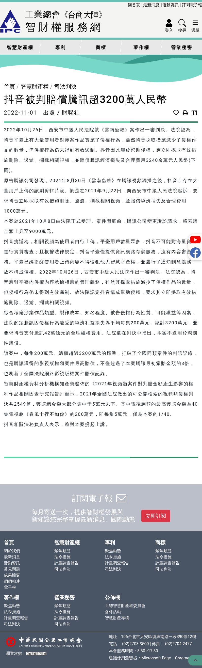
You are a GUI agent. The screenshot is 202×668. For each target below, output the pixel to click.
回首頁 (134, 5)
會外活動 (113, 611)
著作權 (141, 47)
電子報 (10, 587)
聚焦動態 (62, 550)
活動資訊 (170, 5)
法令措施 (62, 556)
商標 (101, 47)
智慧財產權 (20, 47)
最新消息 (151, 5)
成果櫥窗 (12, 575)
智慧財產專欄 (117, 617)
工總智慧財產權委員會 (125, 605)
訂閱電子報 (192, 5)
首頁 (9, 87)
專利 (60, 47)
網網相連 (12, 581)
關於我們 (12, 550)
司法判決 (65, 87)
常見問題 (12, 569)
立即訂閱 (156, 516)
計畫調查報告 (66, 563)
